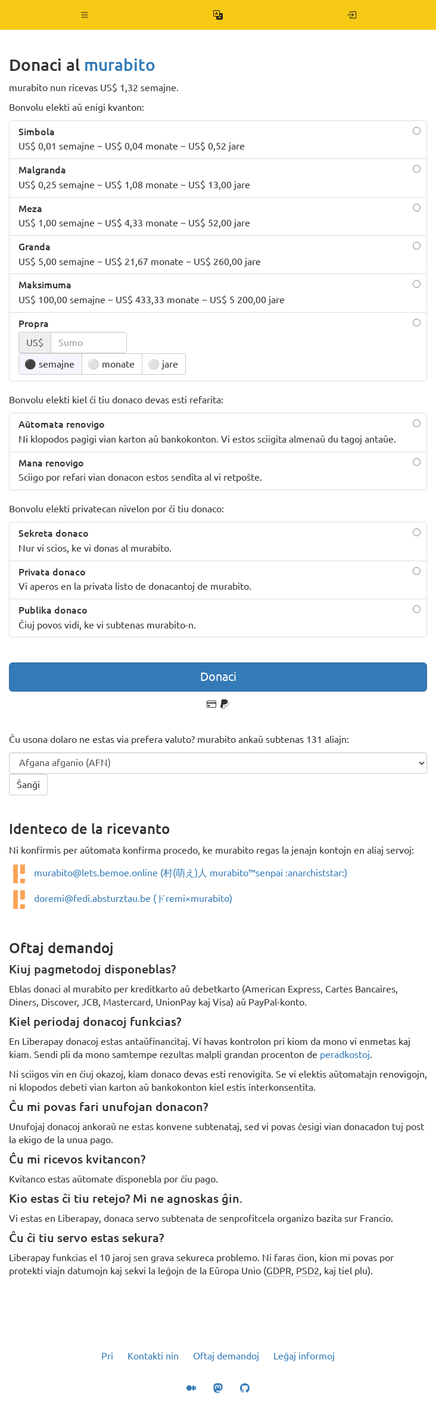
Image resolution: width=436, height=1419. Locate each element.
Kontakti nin (153, 1355)
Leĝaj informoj (304, 1355)
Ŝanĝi (28, 784)
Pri (107, 1355)
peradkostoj (345, 1054)
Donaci (218, 676)
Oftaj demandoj (226, 1355)
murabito (119, 64)
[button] (85, 15)
